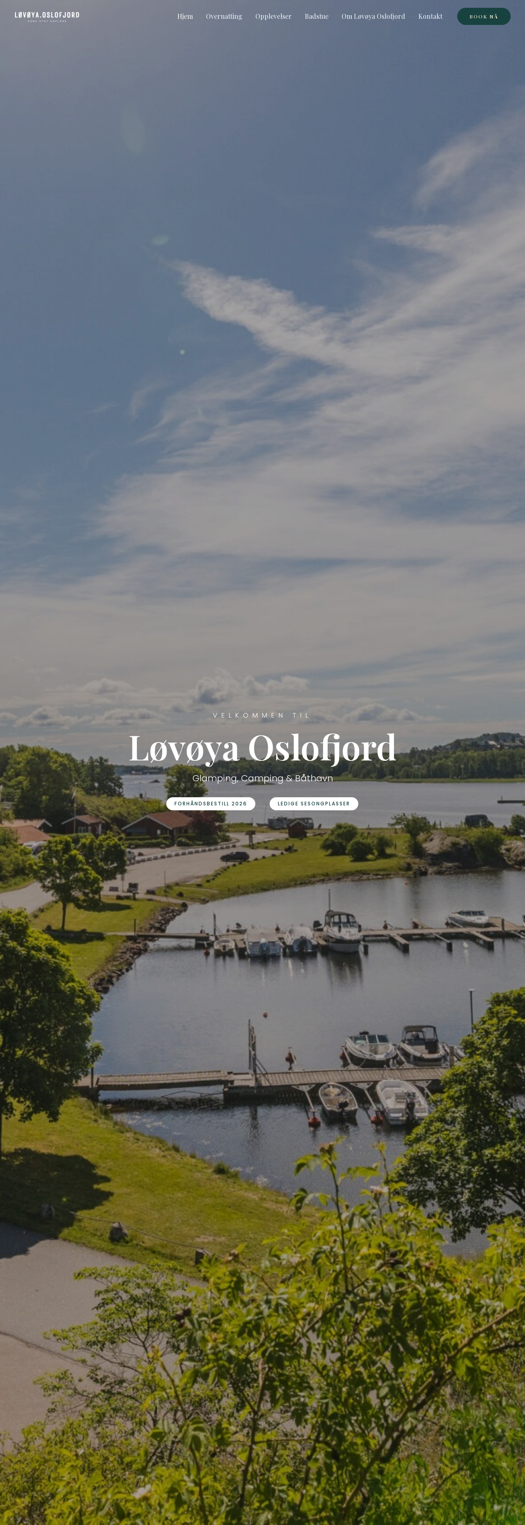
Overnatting (224, 16)
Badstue (316, 16)
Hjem (185, 16)
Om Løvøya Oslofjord (373, 16)
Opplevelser (273, 16)
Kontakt (430, 16)
